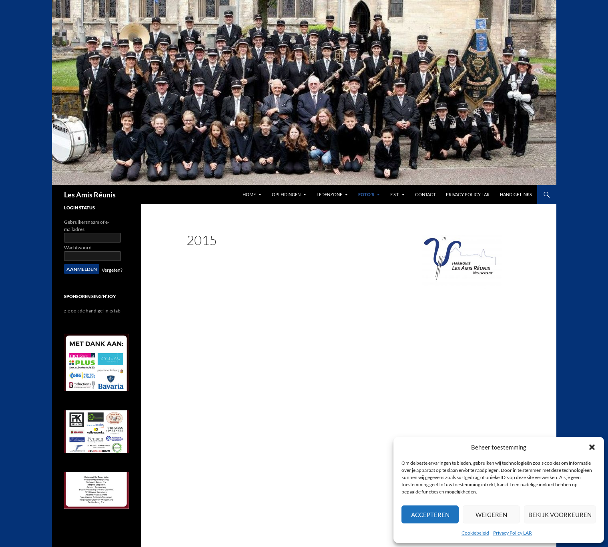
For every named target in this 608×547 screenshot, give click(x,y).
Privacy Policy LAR (512, 533)
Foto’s (366, 194)
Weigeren (491, 514)
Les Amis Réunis (90, 194)
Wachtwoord (78, 248)
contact (425, 194)
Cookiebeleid (475, 533)
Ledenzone (329, 194)
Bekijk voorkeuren (560, 514)
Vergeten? (112, 270)
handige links (516, 194)
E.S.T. (394, 194)
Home (249, 194)
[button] (592, 447)
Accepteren (430, 514)
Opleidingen (286, 194)
